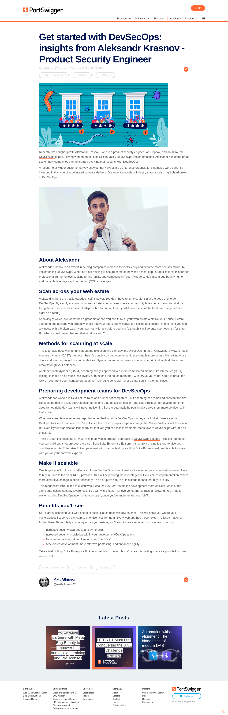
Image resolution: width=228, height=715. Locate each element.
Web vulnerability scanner (35, 693)
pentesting (104, 544)
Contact (116, 699)
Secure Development (54, 75)
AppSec (82, 75)
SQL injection (59, 696)
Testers (86, 696)
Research (146, 699)
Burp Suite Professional (144, 448)
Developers (88, 699)
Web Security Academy (153, 693)
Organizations (89, 693)
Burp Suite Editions (32, 696)
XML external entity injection (66, 702)
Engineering (147, 702)
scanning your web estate (85, 303)
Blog (144, 696)
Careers (116, 696)
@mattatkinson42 (64, 584)
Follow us (186, 696)
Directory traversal (61, 705)
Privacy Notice (119, 705)
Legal (115, 702)
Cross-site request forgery (65, 699)
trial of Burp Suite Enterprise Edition (71, 551)
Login (198, 8)
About (115, 693)
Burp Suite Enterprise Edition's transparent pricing (124, 443)
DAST (66, 355)
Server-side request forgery (65, 708)
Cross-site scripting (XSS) (65, 693)
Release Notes (30, 699)
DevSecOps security (147, 438)
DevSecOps (105, 75)
